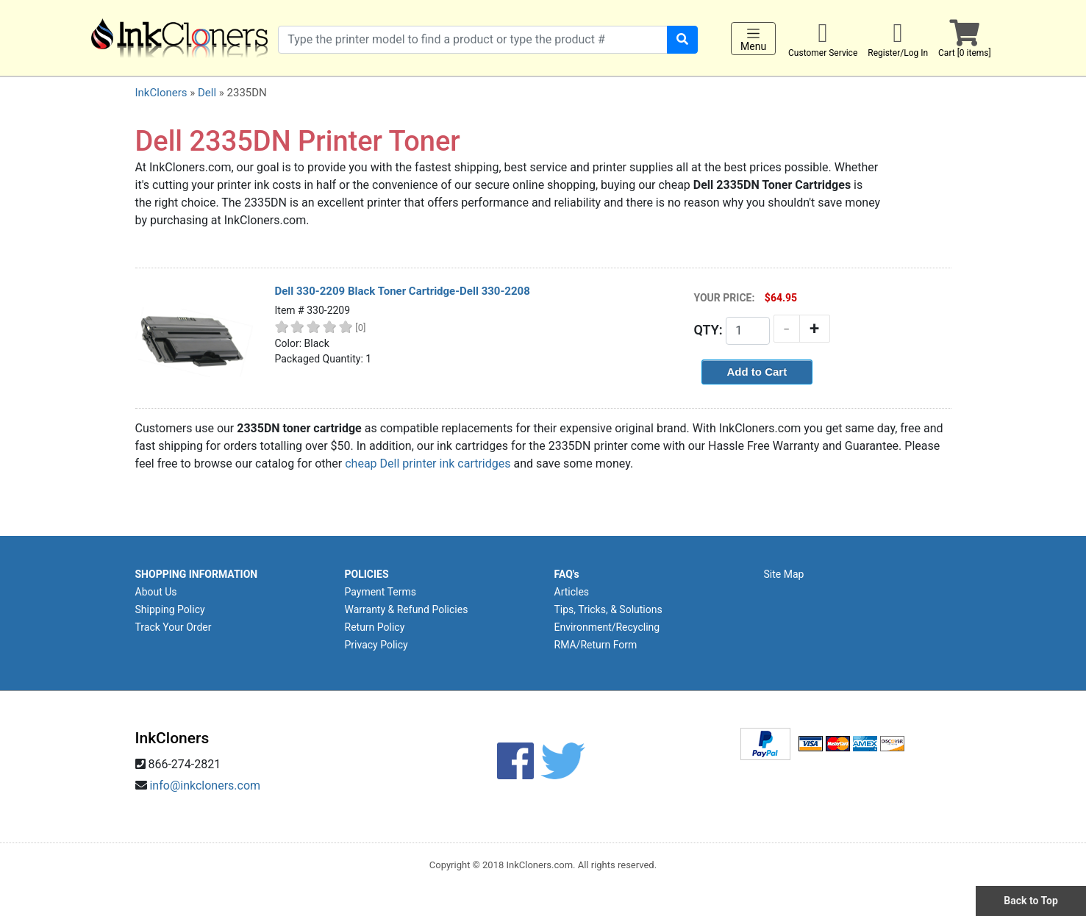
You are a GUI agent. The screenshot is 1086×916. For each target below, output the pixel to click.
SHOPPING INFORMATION (196, 574)
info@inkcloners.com (204, 785)
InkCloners (161, 92)
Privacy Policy (376, 645)
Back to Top (1031, 900)
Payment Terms (380, 592)
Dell (207, 92)
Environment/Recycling (607, 627)
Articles (572, 592)
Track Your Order (173, 627)
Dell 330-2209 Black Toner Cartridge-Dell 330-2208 (402, 291)
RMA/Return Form (595, 645)
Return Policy (375, 627)
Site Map (784, 574)
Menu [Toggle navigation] (753, 39)
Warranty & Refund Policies (406, 609)
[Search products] (473, 40)
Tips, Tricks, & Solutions (608, 609)
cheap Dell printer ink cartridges (427, 463)
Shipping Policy (170, 609)
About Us (156, 592)
